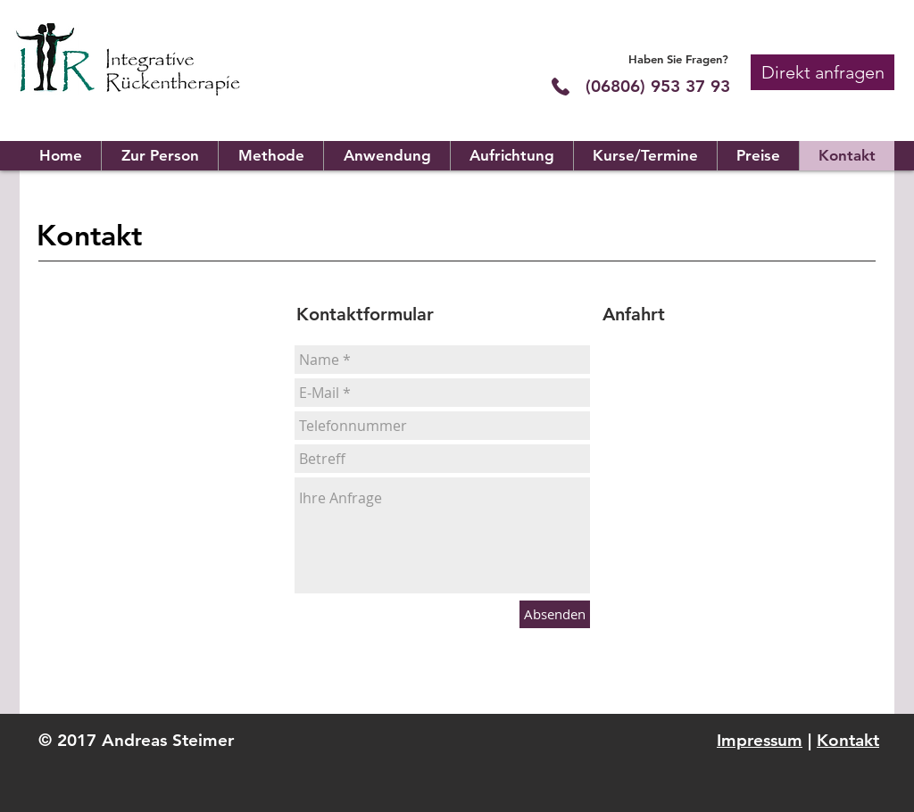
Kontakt (848, 740)
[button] (822, 72)
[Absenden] (554, 614)
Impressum (759, 740)
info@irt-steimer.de (172, 528)
